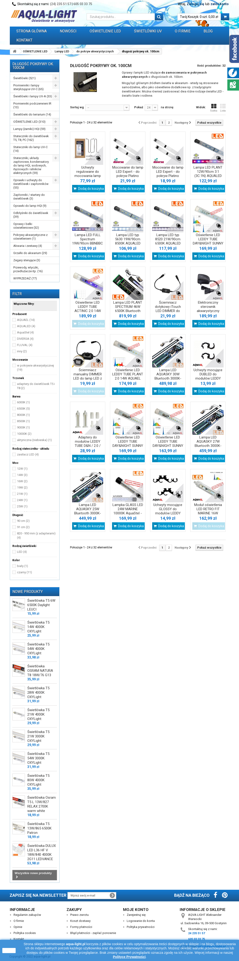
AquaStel (25, 332)
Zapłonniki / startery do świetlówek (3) (29, 196)
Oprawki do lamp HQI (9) (29, 205)
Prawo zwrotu (79, 915)
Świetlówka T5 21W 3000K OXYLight (38, 736)
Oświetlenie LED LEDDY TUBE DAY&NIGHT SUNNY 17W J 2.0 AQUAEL (208, 241)
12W (22, 468)
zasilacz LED (28, 454)
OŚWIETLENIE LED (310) (29, 121)
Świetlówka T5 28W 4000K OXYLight (38, 692)
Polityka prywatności (141, 927)
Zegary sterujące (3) (26, 260)
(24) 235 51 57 (60, 4)
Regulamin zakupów (27, 915)
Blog (208, 31)
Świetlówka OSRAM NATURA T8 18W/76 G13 (40, 670)
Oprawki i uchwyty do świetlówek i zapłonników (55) (31, 183)
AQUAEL (26, 320)
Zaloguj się (195, 4)
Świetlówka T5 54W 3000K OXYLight (38, 758)
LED (22, 552)
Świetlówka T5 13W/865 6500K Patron (39, 828)
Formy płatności (81, 927)
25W (22, 506)
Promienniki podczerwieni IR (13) (32, 105)
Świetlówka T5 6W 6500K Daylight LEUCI (41, 604)
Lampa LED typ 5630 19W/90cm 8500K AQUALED (128, 239)
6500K (23, 408)
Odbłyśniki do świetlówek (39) (30, 214)
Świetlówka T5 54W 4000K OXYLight (38, 648)
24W (22, 500)
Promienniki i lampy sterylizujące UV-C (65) (28, 87)
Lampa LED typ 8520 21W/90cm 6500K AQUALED (168, 239)
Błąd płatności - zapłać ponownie (93, 933)
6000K (23, 402)
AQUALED (26, 326)
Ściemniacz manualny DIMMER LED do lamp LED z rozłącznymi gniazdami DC (87, 378)
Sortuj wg (77, 107)
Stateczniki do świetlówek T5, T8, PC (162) (31, 138)
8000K (23, 415)
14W (22, 475)
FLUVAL (24, 345)
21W (22, 494)
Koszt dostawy (80, 921)
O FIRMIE (182, 31)
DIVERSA (25, 338)
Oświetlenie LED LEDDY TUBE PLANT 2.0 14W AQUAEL (127, 374)
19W (22, 487)
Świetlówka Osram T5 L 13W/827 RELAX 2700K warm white (41, 804)
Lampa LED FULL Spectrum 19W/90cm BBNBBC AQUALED (87, 241)
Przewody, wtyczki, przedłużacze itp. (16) (28, 269)
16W (22, 481)
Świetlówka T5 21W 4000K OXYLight (38, 714)
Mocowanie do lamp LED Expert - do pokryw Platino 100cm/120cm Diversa (127, 175)
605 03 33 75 (82, 4)
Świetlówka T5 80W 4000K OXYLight (38, 780)
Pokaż (138, 107)
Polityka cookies (25, 933)
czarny (24, 572)
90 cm (23, 521)
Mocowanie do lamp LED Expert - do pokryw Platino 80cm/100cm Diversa (167, 175)
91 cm (23, 527)
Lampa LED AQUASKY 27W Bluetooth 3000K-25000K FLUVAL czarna (208, 445)
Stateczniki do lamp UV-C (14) (30, 149)
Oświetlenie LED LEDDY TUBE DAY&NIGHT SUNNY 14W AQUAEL (168, 443)
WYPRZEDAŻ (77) (25, 278)
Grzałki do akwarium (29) (30, 253)
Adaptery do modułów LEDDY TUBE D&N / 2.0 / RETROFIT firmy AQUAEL (88, 445)
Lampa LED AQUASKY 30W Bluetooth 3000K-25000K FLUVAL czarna (168, 378)
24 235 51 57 (196, 933)
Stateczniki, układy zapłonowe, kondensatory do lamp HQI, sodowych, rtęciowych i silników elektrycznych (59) (31, 165)
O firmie (19, 921)
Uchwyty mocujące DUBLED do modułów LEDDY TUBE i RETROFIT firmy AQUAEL (207, 378)
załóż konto (220, 4)
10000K (24, 433)
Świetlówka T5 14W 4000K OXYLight (38, 626)
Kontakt (24, 40)
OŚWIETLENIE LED (105, 31)
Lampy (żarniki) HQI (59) (29, 129)
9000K (23, 427)
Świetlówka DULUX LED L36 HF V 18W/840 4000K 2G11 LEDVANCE (41, 852)
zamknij (9, 950)
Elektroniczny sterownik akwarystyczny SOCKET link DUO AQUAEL (208, 310)
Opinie (18, 927)
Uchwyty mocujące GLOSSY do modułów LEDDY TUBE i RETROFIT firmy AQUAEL (167, 513)
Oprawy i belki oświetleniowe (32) (26, 225)
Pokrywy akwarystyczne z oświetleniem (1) (30, 236)
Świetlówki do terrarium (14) (32, 114)
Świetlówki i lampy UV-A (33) (32, 96)
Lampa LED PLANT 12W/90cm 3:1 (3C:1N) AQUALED (207, 171)
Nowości (68, 31)
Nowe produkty (27, 591)
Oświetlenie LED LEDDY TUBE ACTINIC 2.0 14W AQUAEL (87, 308)
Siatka (213, 108)
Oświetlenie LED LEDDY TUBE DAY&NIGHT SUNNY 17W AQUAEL (127, 443)
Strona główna (31, 31)
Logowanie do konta (141, 921)
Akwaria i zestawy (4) (27, 246)
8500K (23, 421)
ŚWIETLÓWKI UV (148, 31)
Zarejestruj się (136, 915)
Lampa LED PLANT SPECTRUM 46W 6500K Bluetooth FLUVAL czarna (127, 308)
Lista (223, 108)
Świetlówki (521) (24, 78)
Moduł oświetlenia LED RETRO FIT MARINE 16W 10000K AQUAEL (208, 511)
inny (22, 351)
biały (22, 566)
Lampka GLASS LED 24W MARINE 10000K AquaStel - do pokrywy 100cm (127, 511)
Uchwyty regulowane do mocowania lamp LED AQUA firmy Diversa (87, 175)
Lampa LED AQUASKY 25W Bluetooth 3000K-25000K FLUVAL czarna (87, 513)
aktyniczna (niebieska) (34, 440)
